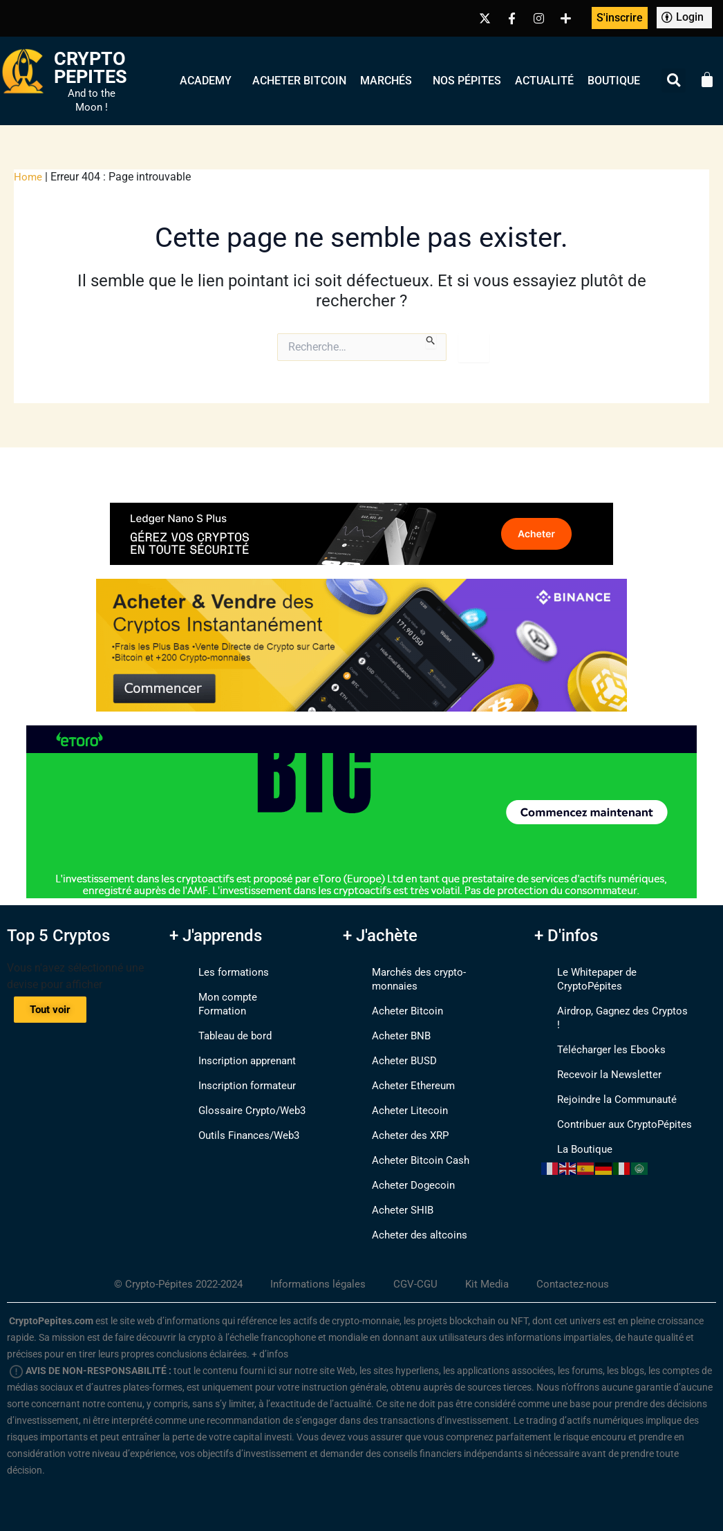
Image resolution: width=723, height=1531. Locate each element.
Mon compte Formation (240, 996)
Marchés (389, 81)
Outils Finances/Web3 (237, 1121)
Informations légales (319, 1270)
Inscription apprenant (235, 1046)
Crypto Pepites (91, 67)
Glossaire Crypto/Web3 (239, 1096)
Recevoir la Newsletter (594, 1046)
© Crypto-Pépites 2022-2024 (172, 1270)
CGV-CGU (419, 1270)
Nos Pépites (467, 80)
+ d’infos (270, 1340)
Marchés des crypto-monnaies (430, 971)
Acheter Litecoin (396, 1096)
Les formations (220, 971)
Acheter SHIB (388, 1196)
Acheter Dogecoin (399, 1171)
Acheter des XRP (397, 1121)
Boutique (614, 80)
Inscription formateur (234, 1071)
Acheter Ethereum (399, 1071)
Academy (209, 81)
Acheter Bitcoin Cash (407, 1146)
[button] (673, 80)
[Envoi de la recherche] (431, 341)
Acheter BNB (387, 1021)
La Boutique (570, 1121)
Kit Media (493, 1270)
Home (28, 176)
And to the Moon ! (91, 100)
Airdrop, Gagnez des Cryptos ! (612, 996)
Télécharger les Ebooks (597, 1021)
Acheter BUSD (390, 1046)
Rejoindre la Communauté (604, 1071)
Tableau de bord (222, 1021)
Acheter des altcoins (406, 1220)
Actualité (544, 80)
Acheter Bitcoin (299, 80)
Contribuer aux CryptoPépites (612, 1096)
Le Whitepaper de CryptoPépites (618, 971)
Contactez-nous (582, 1270)
